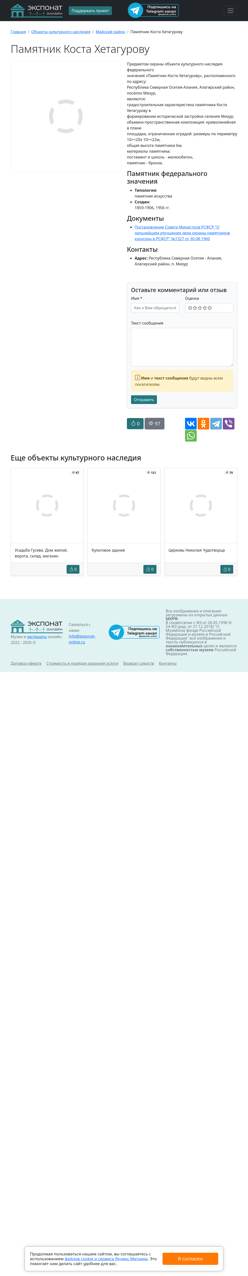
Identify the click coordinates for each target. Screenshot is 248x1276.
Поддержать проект (90, 10)
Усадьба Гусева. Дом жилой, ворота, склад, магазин (41, 553)
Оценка (192, 298)
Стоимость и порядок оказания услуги (82, 663)
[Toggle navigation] (230, 11)
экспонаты (36, 636)
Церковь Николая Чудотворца (197, 550)
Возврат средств (138, 663)
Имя (136, 298)
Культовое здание (108, 550)
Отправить (144, 399)
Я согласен (190, 1258)
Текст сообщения (147, 323)
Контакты (168, 663)
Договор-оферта (26, 663)
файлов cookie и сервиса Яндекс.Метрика (106, 1258)
